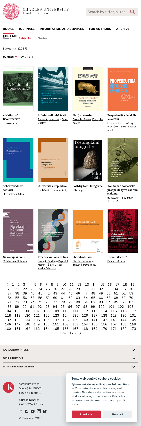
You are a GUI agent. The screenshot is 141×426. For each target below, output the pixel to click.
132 (8, 320)
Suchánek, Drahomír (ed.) (52, 190)
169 (94, 329)
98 (85, 306)
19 (133, 284)
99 (93, 306)
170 (104, 329)
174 (63, 333)
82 (93, 302)
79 (70, 302)
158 (123, 324)
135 (37, 320)
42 (48, 293)
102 (121, 306)
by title (27, 57)
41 (40, 293)
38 (17, 293)
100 (102, 306)
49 (101, 293)
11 (72, 284)
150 (47, 324)
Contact (10, 36)
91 (32, 306)
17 (117, 284)
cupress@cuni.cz (29, 400)
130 (123, 315)
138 (66, 320)
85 (116, 302)
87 (131, 302)
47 (86, 293)
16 (110, 284)
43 (55, 293)
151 (56, 324)
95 (63, 306)
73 (25, 302)
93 (48, 306)
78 (63, 302)
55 (17, 298)
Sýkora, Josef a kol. (121, 128)
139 (75, 320)
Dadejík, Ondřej (47, 261)
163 (37, 329)
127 (94, 315)
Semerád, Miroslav (48, 119)
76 (48, 302)
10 (64, 284)
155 (94, 324)
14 (95, 284)
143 (114, 320)
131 (133, 315)
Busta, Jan (113, 197)
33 (108, 289)
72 (17, 302)
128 (104, 315)
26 (55, 289)
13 (87, 284)
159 (133, 324)
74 (32, 302)
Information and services (62, 29)
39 (25, 293)
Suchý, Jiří (112, 201)
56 (25, 298)
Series (42, 38)
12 (79, 284)
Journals (27, 29)
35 (124, 289)
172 (123, 329)
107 (37, 311)
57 (32, 298)
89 (17, 306)
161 (18, 329)
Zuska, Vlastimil (47, 268)
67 (108, 298)
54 (10, 298)
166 (66, 329)
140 (85, 320)
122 (47, 315)
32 (101, 289)
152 (66, 324)
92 (40, 306)
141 (94, 320)
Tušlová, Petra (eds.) (85, 265)
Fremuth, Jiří (114, 123)
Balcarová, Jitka (116, 261)
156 (104, 324)
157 (114, 324)
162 (27, 329)
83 (101, 302)
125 (75, 315)
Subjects (24, 38)
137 (56, 320)
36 (131, 289)
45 (70, 293)
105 (18, 311)
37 (10, 293)
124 (66, 315)
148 (27, 324)
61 (63, 298)
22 (25, 289)
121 (37, 315)
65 (93, 298)
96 (70, 306)
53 (131, 293)
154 (85, 324)
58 (40, 298)
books (8, 29)
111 (75, 311)
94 (55, 306)
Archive (122, 29)
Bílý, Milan (127, 197)
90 (25, 306)
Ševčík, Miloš (55, 265)
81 (86, 302)
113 (94, 311)
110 (66, 311)
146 (8, 324)
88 (10, 306)
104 (8, 311)
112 (85, 311)
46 (78, 293)
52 (124, 293)
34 (116, 289)
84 (108, 302)
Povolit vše (86, 414)
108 (47, 311)
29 (78, 289)
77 (55, 302)
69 (124, 298)
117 (133, 311)
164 (47, 329)
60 (55, 298)
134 (27, 320)
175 (73, 333)
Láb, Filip (78, 190)
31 (93, 289)
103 (130, 306)
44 (63, 293)
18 (125, 284)
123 (56, 315)
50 (108, 293)
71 (10, 302)
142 (104, 320)
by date (10, 57)
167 (75, 329)
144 (123, 320)
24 (40, 289)
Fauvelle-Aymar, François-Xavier (88, 121)
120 (27, 315)
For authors (100, 29)
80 (78, 302)
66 (101, 298)
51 (116, 293)
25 (48, 289)
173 (133, 329)
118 (8, 315)
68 (116, 298)
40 (32, 293)
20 (10, 289)
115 (114, 311)
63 (78, 298)
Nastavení (117, 414)
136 (47, 320)
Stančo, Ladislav (82, 261)
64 (86, 298)
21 (17, 289)
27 (63, 289)
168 (85, 329)
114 (104, 311)
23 (32, 289)
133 (18, 320)
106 (27, 311)
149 (37, 324)
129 (114, 315)
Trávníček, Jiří (10, 123)
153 (75, 324)
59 (48, 298)
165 (56, 329)
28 (70, 289)
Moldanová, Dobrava (15, 261)
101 (111, 306)
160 (8, 329)
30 (86, 289)
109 (56, 311)
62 (70, 298)
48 (93, 293)
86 (124, 302)
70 (131, 298)
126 (85, 315)
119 (18, 315)
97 (78, 306)
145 (133, 320)
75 (40, 302)
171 (114, 329)
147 (18, 324)
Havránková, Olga (13, 194)
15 (102, 284)
